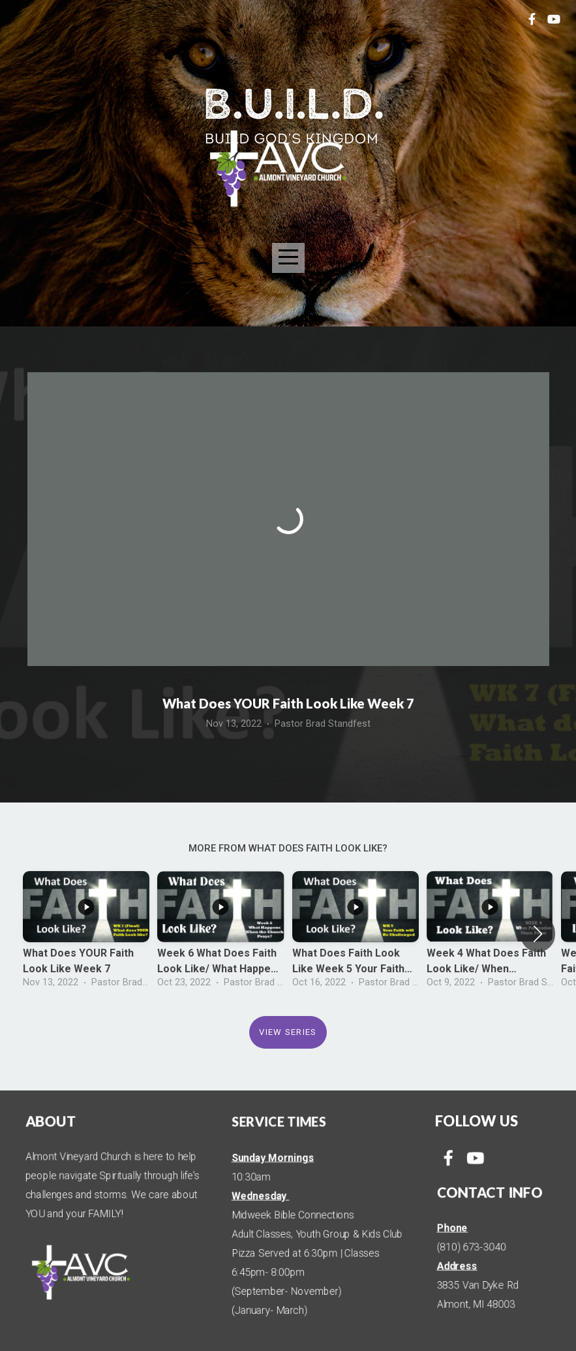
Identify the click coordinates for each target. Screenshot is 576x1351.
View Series (287, 1032)
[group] (86, 933)
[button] (538, 933)
